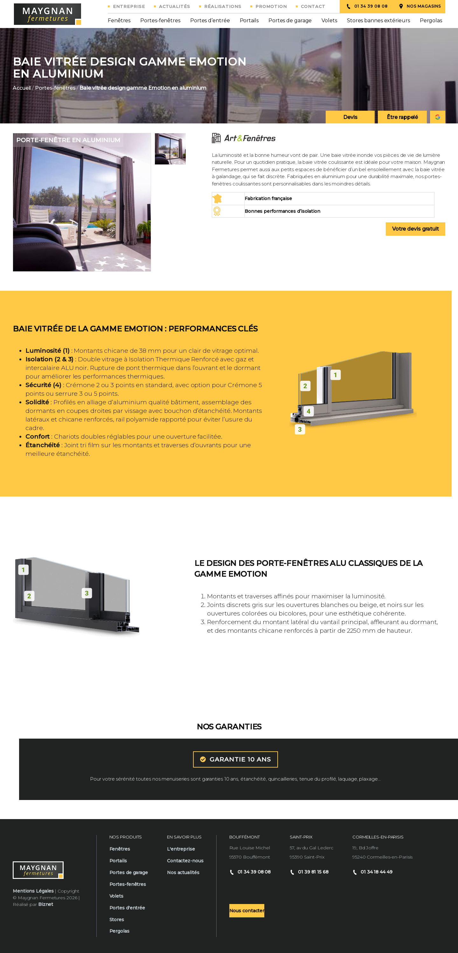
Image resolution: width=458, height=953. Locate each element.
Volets (329, 20)
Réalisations (222, 6)
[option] (229, 75)
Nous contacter (247, 911)
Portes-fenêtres (160, 20)
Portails (249, 20)
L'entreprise (181, 849)
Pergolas (431, 20)
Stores (116, 919)
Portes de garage (290, 20)
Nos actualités (183, 872)
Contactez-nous (185, 861)
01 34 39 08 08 (367, 6)
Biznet (45, 904)
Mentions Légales (33, 891)
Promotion (271, 6)
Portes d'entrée (127, 908)
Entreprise (129, 6)
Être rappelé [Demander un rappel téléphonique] (402, 117)
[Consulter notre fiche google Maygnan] (437, 117)
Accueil (22, 88)
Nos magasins (420, 6)
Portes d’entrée (210, 20)
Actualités (174, 6)
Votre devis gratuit (415, 229)
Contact (313, 6)
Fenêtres (119, 20)
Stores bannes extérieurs (378, 20)
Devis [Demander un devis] (350, 117)
